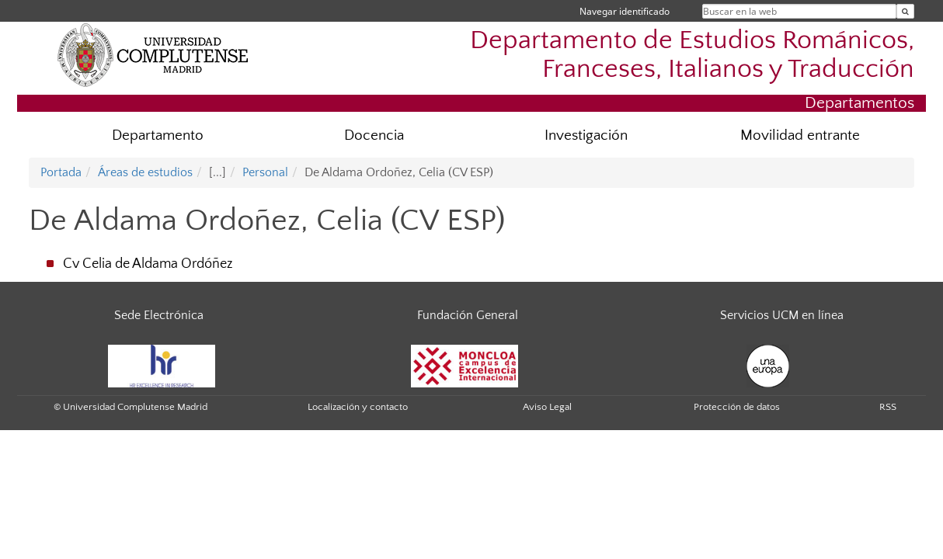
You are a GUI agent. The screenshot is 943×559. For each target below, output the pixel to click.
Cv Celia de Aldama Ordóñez (148, 264)
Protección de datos (737, 406)
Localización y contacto (358, 406)
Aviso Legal (547, 406)
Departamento (158, 135)
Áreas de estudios (145, 172)
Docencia (374, 135)
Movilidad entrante (800, 135)
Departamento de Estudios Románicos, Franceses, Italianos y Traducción (692, 55)
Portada (61, 172)
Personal (265, 172)
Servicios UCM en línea (782, 315)
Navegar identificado (624, 11)
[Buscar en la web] (905, 11)
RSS (887, 406)
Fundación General (467, 315)
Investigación (586, 135)
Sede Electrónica (159, 315)
